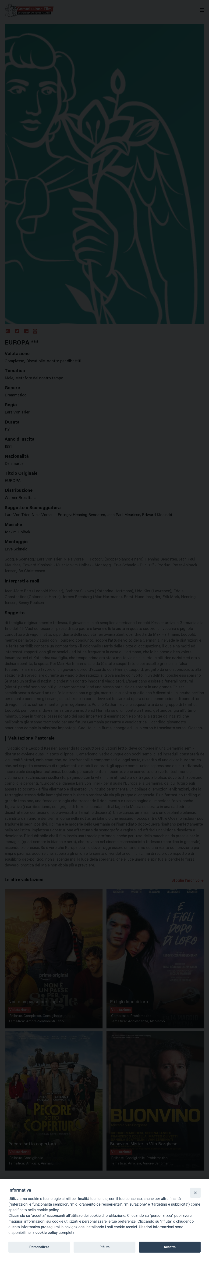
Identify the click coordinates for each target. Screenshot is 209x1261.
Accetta (170, 1247)
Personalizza (39, 1247)
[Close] (195, 1193)
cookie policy (46, 1232)
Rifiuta (104, 1247)
